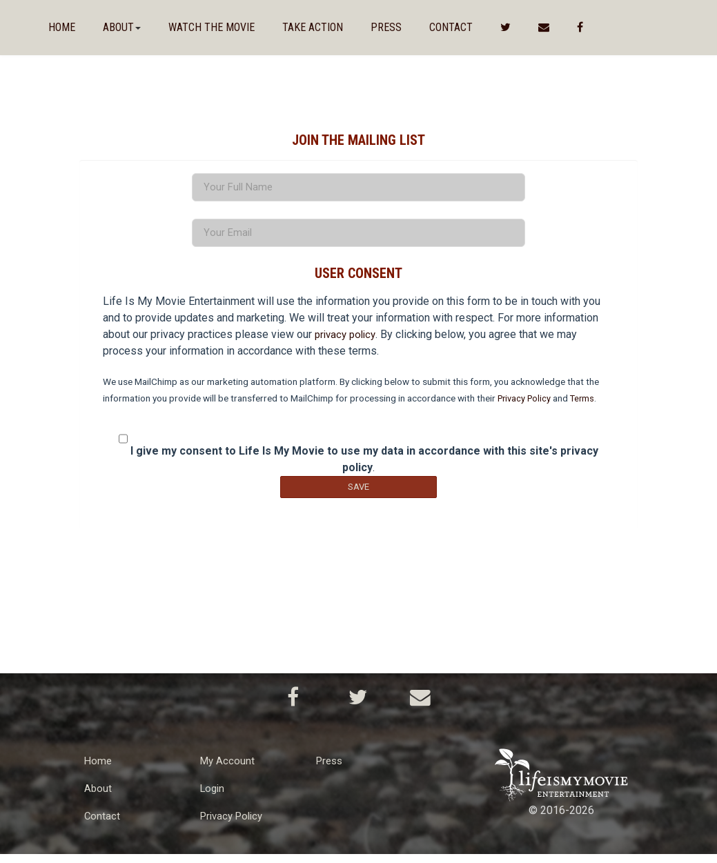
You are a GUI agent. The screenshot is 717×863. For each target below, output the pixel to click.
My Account (228, 769)
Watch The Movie (211, 27)
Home (61, 27)
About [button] (122, 27)
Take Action (312, 27)
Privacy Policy (526, 404)
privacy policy (347, 341)
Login (213, 797)
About (98, 797)
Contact (451, 27)
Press (386, 27)
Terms (587, 404)
